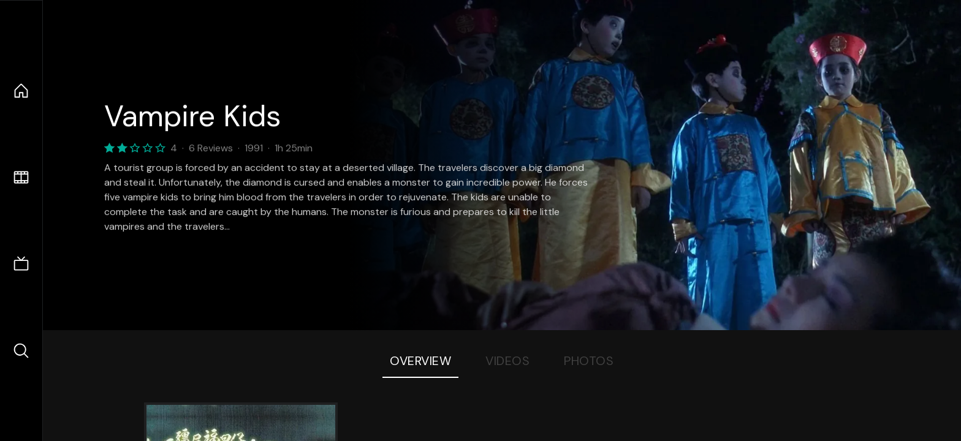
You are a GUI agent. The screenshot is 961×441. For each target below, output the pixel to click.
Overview (420, 361)
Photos (588, 361)
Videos (507, 361)
